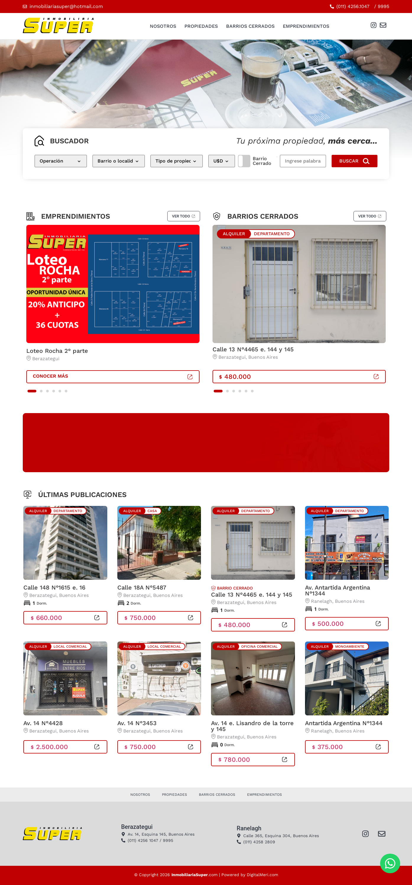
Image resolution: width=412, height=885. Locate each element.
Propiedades (201, 26)
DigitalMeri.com (262, 874)
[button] (31, 391)
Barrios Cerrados (250, 26)
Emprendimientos (306, 26)
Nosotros (163, 26)
